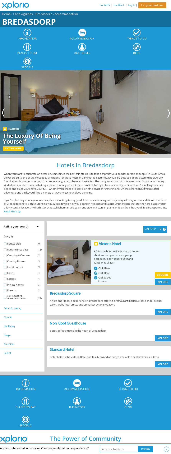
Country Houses (16, 261)
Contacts (105, 5)
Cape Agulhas (23, 14)
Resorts (11, 290)
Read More (10, 211)
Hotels (11, 273)
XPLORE (163, 282)
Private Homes (15, 284)
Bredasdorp (43, 14)
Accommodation (66, 14)
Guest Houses (15, 267)
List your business (152, 5)
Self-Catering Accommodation (16, 297)
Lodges (11, 278)
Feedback (118, 5)
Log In (131, 5)
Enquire (163, 275)
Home (6, 14)
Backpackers (14, 243)
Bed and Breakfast (17, 249)
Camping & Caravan (18, 255)
